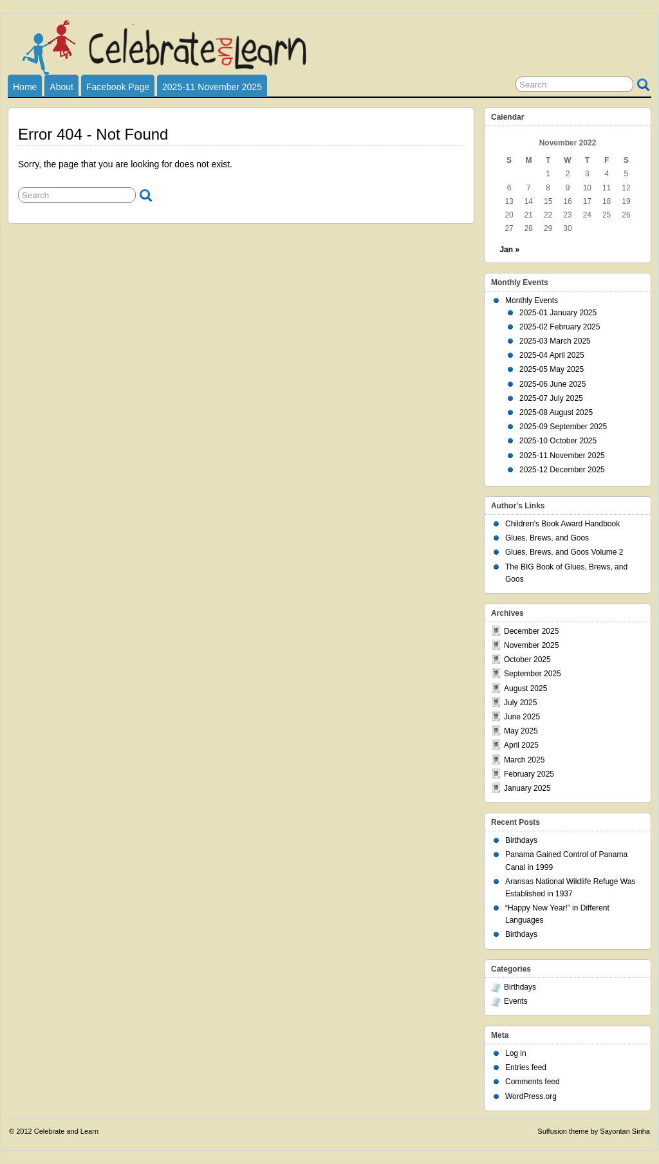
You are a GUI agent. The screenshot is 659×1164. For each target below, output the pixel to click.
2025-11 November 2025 (212, 87)
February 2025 (529, 774)
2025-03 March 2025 (555, 341)
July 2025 (520, 702)
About (61, 87)
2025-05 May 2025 (551, 369)
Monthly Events (531, 300)
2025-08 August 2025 (556, 412)
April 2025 (521, 745)
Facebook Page (117, 87)
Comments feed (532, 1081)
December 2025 (531, 631)
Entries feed (525, 1067)
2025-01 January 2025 (558, 312)
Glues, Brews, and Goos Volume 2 (564, 552)
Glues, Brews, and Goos (547, 537)
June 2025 (522, 716)
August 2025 (525, 688)
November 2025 (531, 645)
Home (25, 87)
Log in (515, 1053)
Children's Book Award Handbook (562, 523)
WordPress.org (531, 1096)
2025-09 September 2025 (563, 426)
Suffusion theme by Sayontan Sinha (593, 1131)
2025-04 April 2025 (551, 355)
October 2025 (527, 659)
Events (516, 1001)
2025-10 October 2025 (558, 440)
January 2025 (527, 788)
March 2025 (524, 759)
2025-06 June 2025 (552, 384)
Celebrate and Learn (66, 1131)
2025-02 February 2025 (559, 326)
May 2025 (521, 730)
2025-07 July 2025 (551, 398)
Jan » (509, 249)
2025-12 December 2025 (562, 469)
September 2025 (532, 673)
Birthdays (521, 840)
